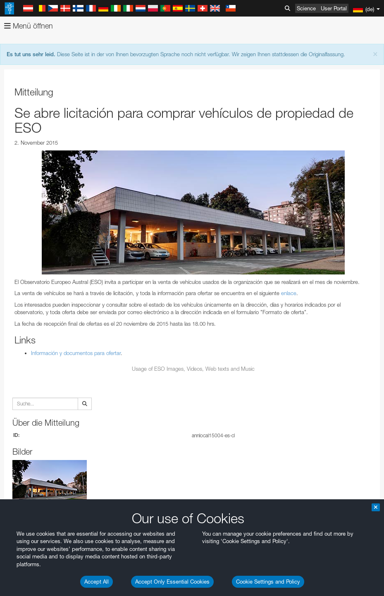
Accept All (96, 581)
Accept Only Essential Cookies (172, 581)
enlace (288, 293)
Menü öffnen (28, 25)
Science (306, 8)
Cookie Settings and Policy (268, 581)
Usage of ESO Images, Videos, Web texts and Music (193, 368)
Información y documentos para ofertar (76, 353)
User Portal (334, 8)
